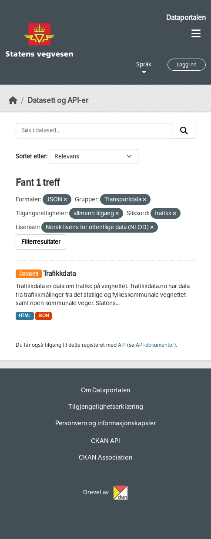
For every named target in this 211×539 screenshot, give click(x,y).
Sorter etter (31, 156)
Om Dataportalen (105, 390)
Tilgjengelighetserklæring (105, 407)
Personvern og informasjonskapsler (105, 423)
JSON (43, 316)
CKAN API (105, 441)
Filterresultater (40, 242)
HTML (25, 316)
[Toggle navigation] (196, 33)
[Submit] (184, 130)
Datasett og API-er (57, 100)
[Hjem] (13, 100)
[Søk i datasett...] (94, 130)
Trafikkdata (59, 274)
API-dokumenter (155, 345)
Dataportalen (186, 17)
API (122, 345)
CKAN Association (105, 457)
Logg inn (187, 65)
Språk (143, 64)
